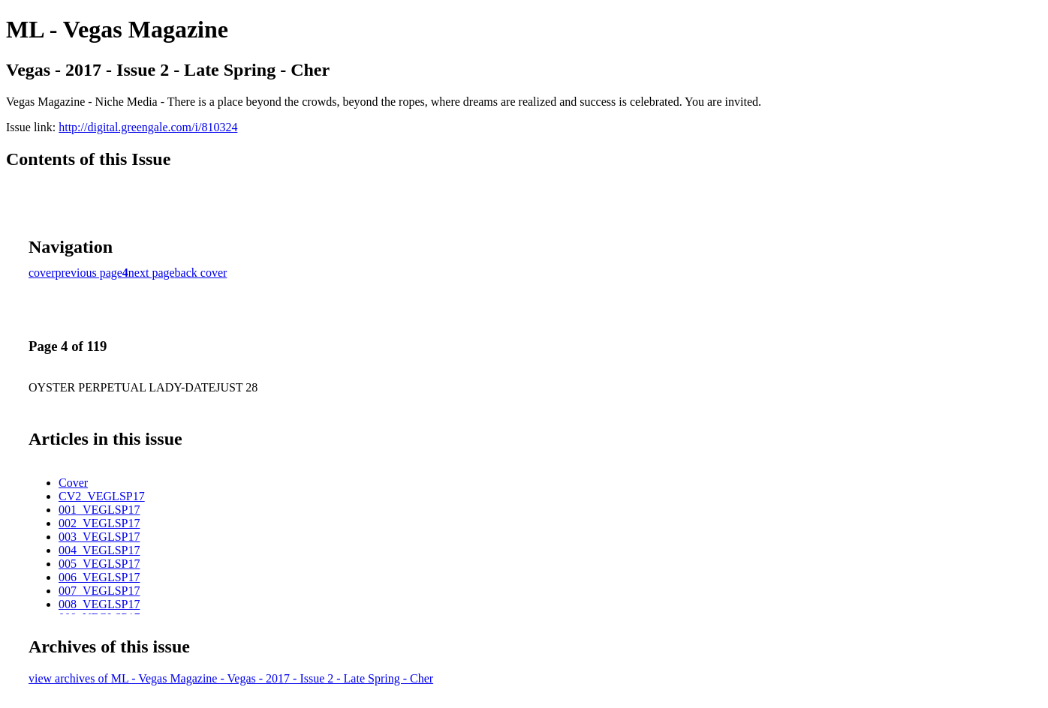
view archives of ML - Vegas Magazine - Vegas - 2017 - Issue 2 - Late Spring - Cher (231, 678)
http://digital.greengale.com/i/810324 (148, 127)
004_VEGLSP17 (99, 550)
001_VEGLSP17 (99, 509)
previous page (89, 272)
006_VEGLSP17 (99, 577)
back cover (201, 272)
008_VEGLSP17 (99, 604)
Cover (73, 482)
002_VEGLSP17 (99, 523)
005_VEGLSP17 (99, 563)
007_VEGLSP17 (99, 590)
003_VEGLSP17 (99, 536)
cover (42, 272)
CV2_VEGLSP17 (102, 496)
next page (151, 272)
